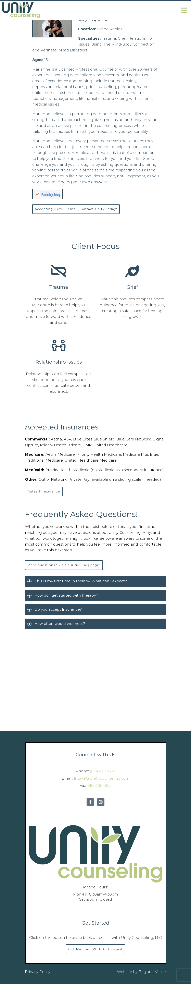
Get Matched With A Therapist (95, 949)
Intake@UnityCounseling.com (101, 778)
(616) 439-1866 (102, 771)
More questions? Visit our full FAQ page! (63, 565)
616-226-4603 (100, 785)
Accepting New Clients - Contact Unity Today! (76, 209)
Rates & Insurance (43, 491)
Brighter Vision (152, 972)
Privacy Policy (37, 972)
